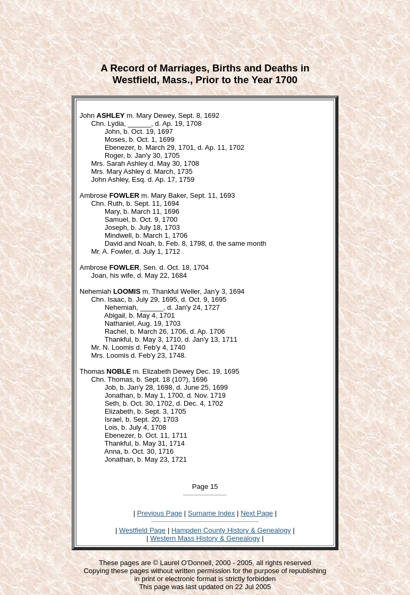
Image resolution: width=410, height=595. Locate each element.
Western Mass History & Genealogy (205, 538)
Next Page (257, 513)
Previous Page (160, 513)
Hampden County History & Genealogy (231, 530)
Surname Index (211, 513)
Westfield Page (142, 530)
